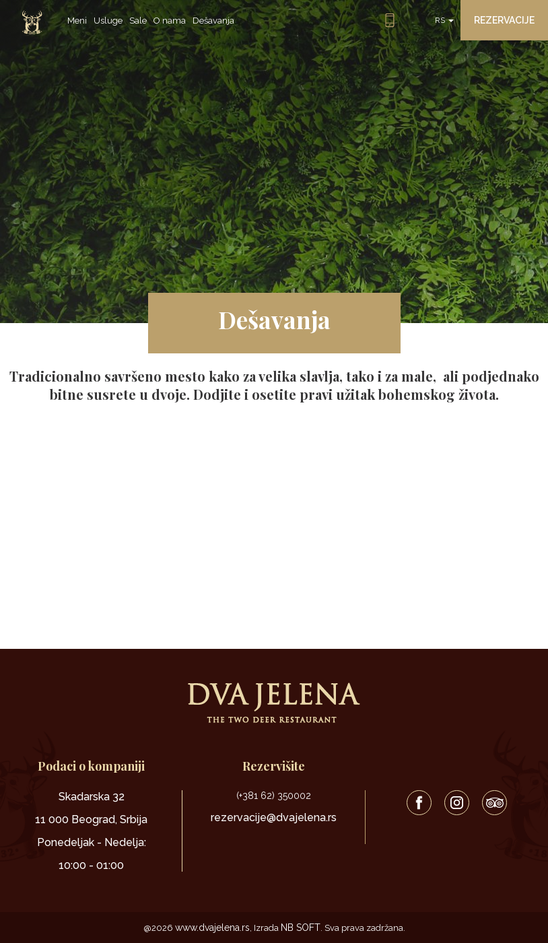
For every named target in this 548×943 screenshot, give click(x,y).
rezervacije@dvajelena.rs (274, 817)
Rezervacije (504, 20)
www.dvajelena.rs (212, 927)
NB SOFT (300, 927)
